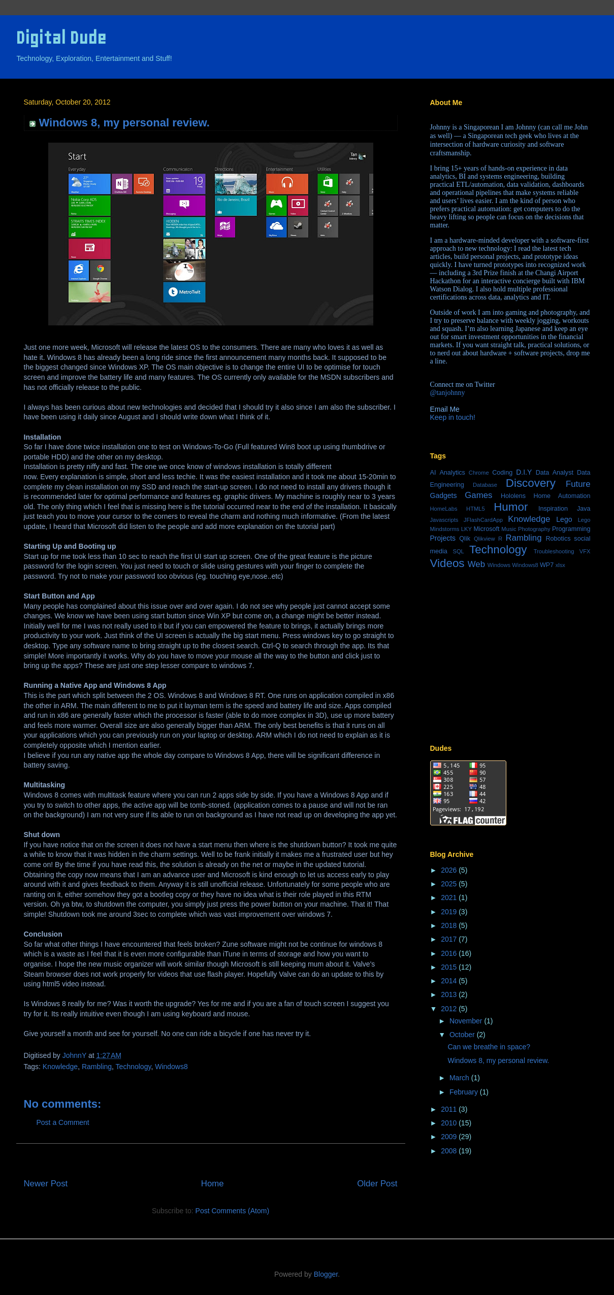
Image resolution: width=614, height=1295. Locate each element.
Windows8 (171, 1066)
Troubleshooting (554, 551)
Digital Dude (61, 37)
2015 (450, 967)
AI (433, 472)
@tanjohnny (447, 392)
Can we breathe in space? (488, 1047)
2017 (450, 939)
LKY (466, 529)
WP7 (547, 565)
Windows (499, 565)
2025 (450, 884)
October (463, 1035)
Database (485, 485)
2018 (450, 925)
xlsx (560, 565)
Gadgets (443, 495)
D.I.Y (524, 472)
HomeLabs (444, 509)
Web (476, 564)
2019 (450, 912)
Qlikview (484, 539)
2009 (450, 1137)
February (464, 1092)
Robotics (557, 538)
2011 (450, 1109)
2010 (450, 1123)
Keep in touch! (453, 417)
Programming (571, 529)
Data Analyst (554, 472)
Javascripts (444, 520)
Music (508, 529)
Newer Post (46, 1183)
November (466, 1021)
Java (584, 508)
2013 (450, 994)
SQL (458, 551)
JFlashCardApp (483, 520)
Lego (564, 519)
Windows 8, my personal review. (498, 1060)
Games (478, 495)
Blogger (326, 1274)
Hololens (513, 496)
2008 (450, 1151)
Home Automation (561, 496)
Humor (511, 507)
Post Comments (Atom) (232, 1211)
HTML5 (475, 509)
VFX (585, 551)
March (460, 1078)
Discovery (531, 483)
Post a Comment (63, 1122)
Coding (502, 472)
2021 (450, 897)
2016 (450, 953)
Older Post (377, 1183)
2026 (450, 870)
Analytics (452, 472)
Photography (534, 529)
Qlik (464, 538)
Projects (443, 538)
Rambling (97, 1066)
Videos (447, 563)
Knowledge (60, 1066)
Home (212, 1183)
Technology (133, 1066)
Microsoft (486, 529)
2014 (450, 981)
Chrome (479, 473)
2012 (450, 1009)
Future (578, 484)
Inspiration (553, 508)
